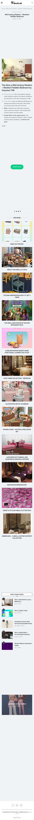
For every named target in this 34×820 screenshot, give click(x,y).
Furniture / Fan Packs (17, 12)
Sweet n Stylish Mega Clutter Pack (17, 510)
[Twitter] (17, 805)
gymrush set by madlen (17, 704)
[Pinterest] (21, 805)
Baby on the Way (17, 244)
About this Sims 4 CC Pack (17, 270)
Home (3, 8)
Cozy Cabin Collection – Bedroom (16, 378)
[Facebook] (12, 805)
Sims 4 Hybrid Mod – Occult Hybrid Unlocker (22, 633)
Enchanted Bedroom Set (17, 485)
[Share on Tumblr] (20, 211)
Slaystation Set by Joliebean (17, 404)
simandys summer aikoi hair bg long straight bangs (23, 622)
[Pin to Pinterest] (18, 211)
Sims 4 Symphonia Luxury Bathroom (23, 600)
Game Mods (7, 101)
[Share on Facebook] (14, 211)
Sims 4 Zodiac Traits (21, 610)
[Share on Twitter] (16, 211)
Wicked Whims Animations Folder (23, 644)
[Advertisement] (17, 39)
